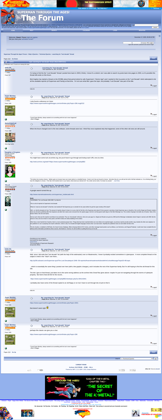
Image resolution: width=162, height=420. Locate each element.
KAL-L (91, 367)
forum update (85, 27)
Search (54, 30)
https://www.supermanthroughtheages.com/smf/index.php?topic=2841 (54, 303)
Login (115, 30)
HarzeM (158, 369)
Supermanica (33, 241)
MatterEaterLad (10, 123)
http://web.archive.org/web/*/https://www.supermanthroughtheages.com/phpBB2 (57, 162)
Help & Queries (33, 54)
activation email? (27, 39)
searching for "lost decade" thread (63, 54)
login (28, 37)
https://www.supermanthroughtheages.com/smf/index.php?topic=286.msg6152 (57, 103)
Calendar (86, 30)
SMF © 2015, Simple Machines (88, 369)
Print (153, 58)
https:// (65, 25)
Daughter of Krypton (12, 152)
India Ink (8, 67)
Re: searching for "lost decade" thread (55, 96)
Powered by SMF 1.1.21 (72, 369)
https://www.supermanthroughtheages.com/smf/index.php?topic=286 (53, 334)
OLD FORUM (78, 367)
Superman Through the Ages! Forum (15, 54)
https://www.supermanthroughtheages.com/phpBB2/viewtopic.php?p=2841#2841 (58, 279)
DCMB (85, 367)
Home (13, 30)
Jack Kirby (117, 181)
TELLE (7, 185)
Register (142, 30)
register (34, 37)
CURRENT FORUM (81, 364)
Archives (71, 367)
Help (31, 30)
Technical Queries (45, 54)
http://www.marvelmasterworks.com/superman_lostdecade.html (52, 194)
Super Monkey (10, 96)
